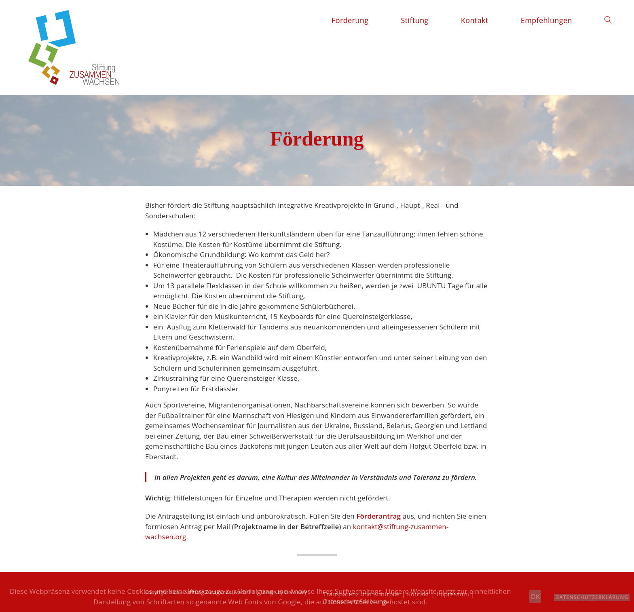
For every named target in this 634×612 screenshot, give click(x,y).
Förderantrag (378, 516)
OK (535, 596)
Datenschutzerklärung (591, 597)
